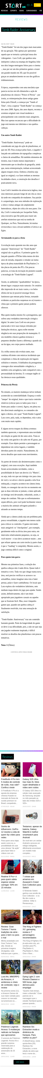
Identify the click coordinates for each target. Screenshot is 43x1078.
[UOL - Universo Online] (24, 7)
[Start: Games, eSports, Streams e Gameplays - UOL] (14, 5)
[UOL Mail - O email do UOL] (28, 5)
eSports (16, 11)
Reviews (5, 11)
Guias (25, 11)
